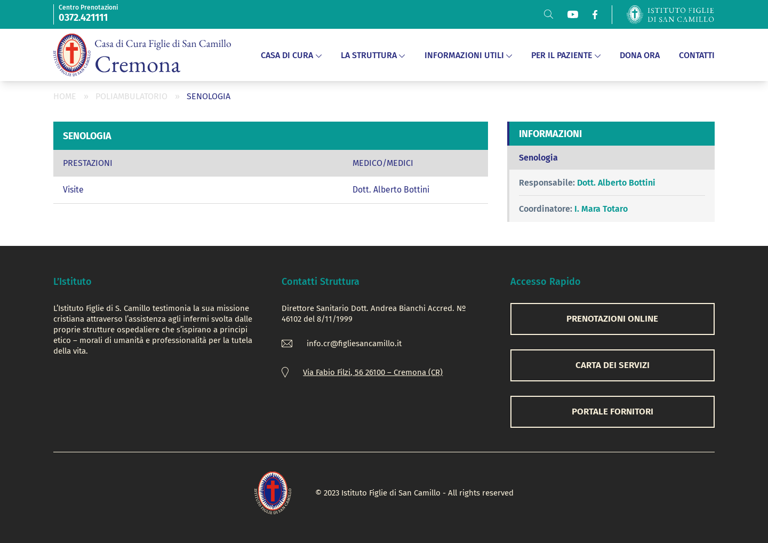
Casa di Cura (291, 55)
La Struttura (373, 55)
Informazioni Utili (469, 55)
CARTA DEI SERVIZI (612, 365)
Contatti (697, 55)
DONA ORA (640, 55)
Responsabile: (547, 183)
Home (64, 96)
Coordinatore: (545, 209)
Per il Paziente (566, 55)
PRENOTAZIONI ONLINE (612, 318)
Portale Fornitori (612, 411)
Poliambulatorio (131, 96)
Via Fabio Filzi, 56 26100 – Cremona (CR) (373, 372)
